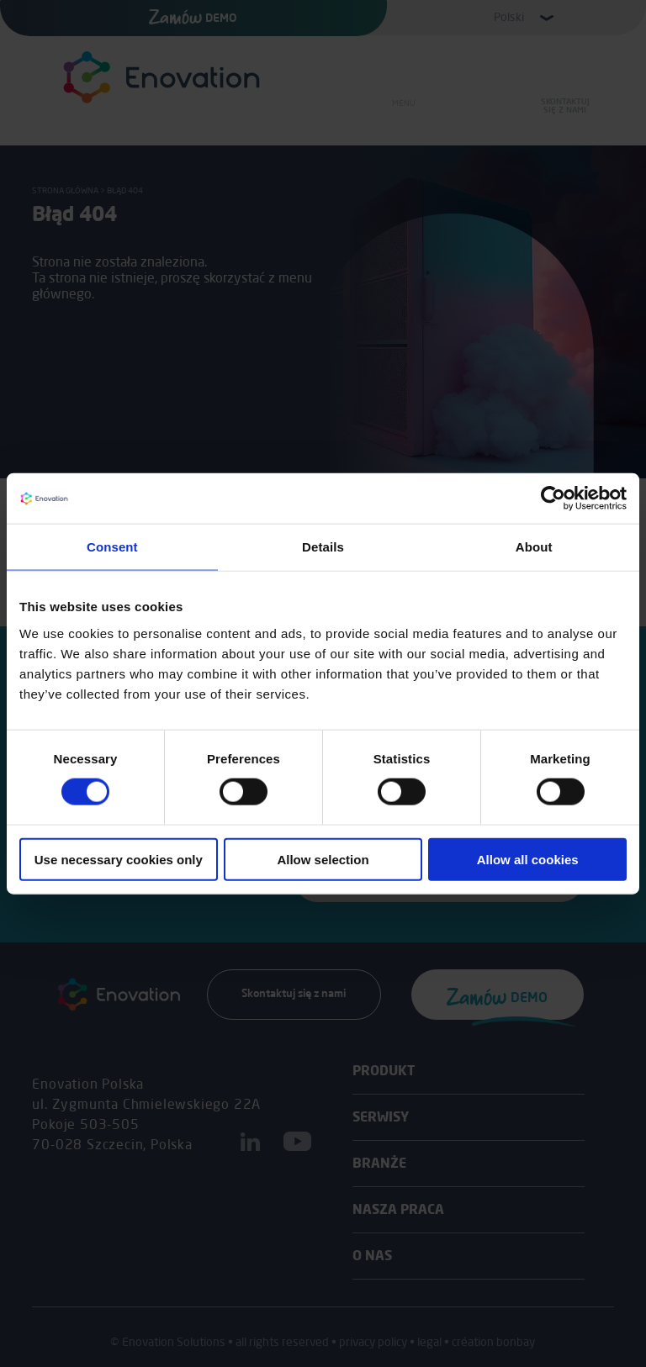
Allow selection (322, 859)
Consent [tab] (112, 547)
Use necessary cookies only (118, 859)
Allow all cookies (528, 859)
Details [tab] (323, 547)
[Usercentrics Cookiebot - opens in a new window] (553, 498)
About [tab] (534, 547)
